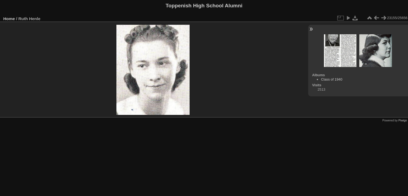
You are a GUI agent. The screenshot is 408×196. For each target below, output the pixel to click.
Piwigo (402, 120)
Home (9, 18)
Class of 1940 (331, 79)
